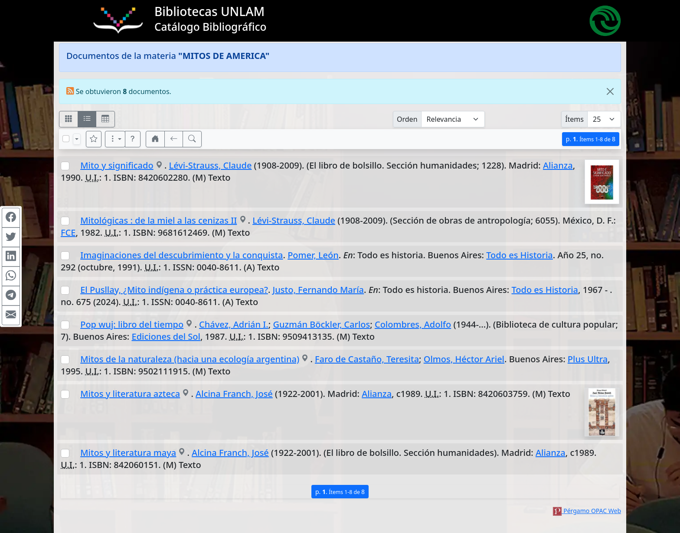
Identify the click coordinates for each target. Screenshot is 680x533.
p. (590, 138)
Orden (407, 119)
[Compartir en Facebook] (11, 218)
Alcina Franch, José (234, 394)
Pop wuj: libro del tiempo (131, 324)
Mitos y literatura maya (128, 452)
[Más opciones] (115, 139)
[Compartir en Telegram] (11, 296)
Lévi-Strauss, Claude (210, 165)
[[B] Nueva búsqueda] (192, 139)
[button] (133, 139)
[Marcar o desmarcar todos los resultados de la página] (65, 138)
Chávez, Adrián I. (233, 324)
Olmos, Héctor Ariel (464, 359)
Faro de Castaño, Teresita (367, 359)
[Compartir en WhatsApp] (11, 276)
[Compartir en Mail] (11, 315)
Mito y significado (116, 165)
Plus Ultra (588, 359)
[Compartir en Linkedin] (11, 257)
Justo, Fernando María (318, 290)
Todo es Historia (519, 255)
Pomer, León (313, 255)
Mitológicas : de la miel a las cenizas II (158, 220)
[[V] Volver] (173, 139)
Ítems (574, 119)
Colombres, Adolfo (413, 324)
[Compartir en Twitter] (11, 237)
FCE (68, 232)
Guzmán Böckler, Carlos (321, 324)
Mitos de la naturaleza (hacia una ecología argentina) (189, 359)
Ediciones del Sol (166, 336)
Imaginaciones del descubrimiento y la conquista (181, 255)
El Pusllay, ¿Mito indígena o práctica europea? (174, 290)
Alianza (558, 165)
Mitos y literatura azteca (130, 394)
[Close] (610, 91)
